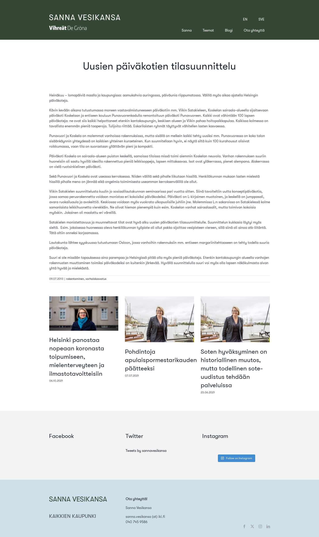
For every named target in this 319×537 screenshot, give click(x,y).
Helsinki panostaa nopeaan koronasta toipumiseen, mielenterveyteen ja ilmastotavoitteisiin (76, 356)
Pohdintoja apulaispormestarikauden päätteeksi (161, 360)
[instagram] (260, 526)
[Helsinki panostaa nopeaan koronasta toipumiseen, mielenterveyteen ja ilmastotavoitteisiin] (83, 298)
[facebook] (244, 526)
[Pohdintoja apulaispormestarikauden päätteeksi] (159, 298)
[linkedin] (268, 526)
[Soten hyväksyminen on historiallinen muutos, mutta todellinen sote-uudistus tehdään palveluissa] (235, 298)
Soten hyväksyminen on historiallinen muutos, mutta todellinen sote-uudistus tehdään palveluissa (234, 368)
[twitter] (252, 526)
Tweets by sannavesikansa (146, 451)
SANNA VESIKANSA (85, 17)
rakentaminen (75, 278)
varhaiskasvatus (95, 278)
